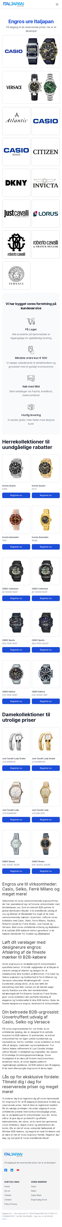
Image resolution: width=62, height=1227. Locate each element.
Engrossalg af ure (39, 1199)
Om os (7, 1191)
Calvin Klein (36, 1195)
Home (7, 1186)
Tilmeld (7, 1195)
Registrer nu (16, 495)
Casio (33, 1186)
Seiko (33, 1191)
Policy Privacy (10, 1204)
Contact (7, 1199)
